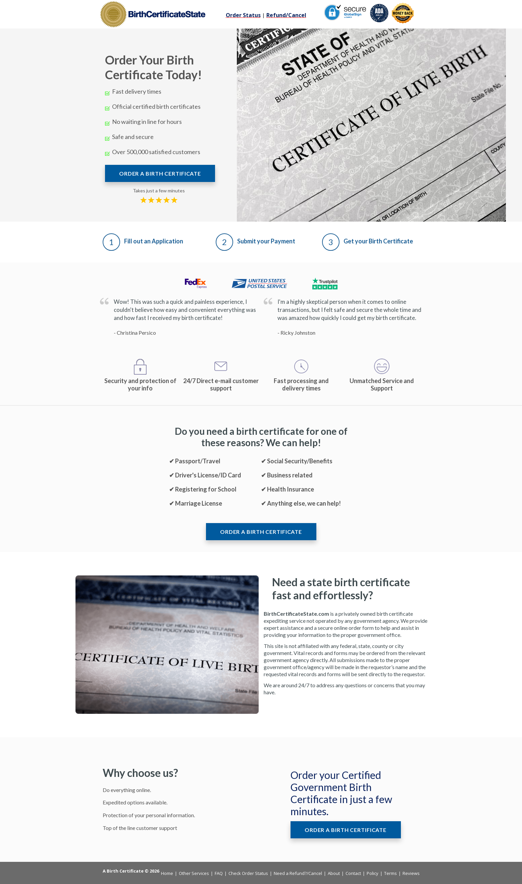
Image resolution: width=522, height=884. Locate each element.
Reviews (411, 873)
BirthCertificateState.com (296, 613)
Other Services (194, 873)
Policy (372, 873)
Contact (353, 873)
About (334, 873)
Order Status (243, 15)
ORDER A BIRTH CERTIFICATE (160, 173)
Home (167, 873)
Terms (390, 873)
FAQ (219, 873)
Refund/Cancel (286, 15)
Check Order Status (248, 873)
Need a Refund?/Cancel (298, 873)
